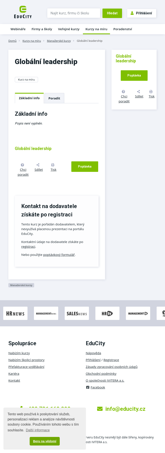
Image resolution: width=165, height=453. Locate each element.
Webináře (18, 29)
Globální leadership (89, 41)
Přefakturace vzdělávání (26, 366)
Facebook (95, 387)
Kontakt (14, 380)
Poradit (54, 98)
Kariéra (13, 373)
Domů (12, 41)
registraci (28, 246)
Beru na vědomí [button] (44, 441)
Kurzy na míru (96, 29)
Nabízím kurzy (19, 353)
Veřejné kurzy (68, 29)
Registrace (111, 360)
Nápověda (93, 353)
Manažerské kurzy (59, 41)
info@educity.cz (121, 409)
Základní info (29, 98)
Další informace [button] (38, 430)
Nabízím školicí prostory (26, 360)
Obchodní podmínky (101, 373)
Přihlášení (141, 13)
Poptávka (85, 166)
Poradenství (122, 29)
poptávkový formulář (59, 254)
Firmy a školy (42, 29)
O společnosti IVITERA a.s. (105, 380)
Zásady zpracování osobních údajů (112, 366)
